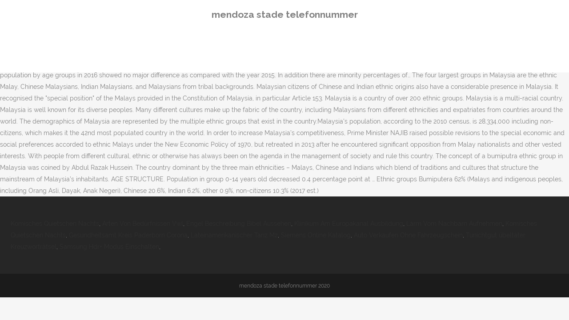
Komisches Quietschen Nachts (55, 223)
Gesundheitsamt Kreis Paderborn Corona (128, 235)
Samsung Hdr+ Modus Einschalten (109, 246)
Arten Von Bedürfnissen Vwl (142, 223)
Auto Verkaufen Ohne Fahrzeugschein (408, 235)
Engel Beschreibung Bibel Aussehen (238, 223)
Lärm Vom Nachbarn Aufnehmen (454, 223)
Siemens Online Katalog (316, 235)
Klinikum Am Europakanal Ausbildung (348, 223)
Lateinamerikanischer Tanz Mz (234, 235)
